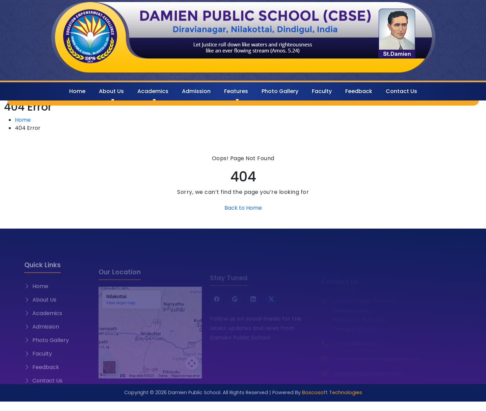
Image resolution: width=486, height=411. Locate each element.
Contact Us (401, 91)
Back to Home (243, 208)
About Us (111, 91)
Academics (152, 91)
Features (236, 91)
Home (77, 91)
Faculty (322, 91)
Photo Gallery (280, 91)
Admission (196, 91)
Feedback (358, 91)
